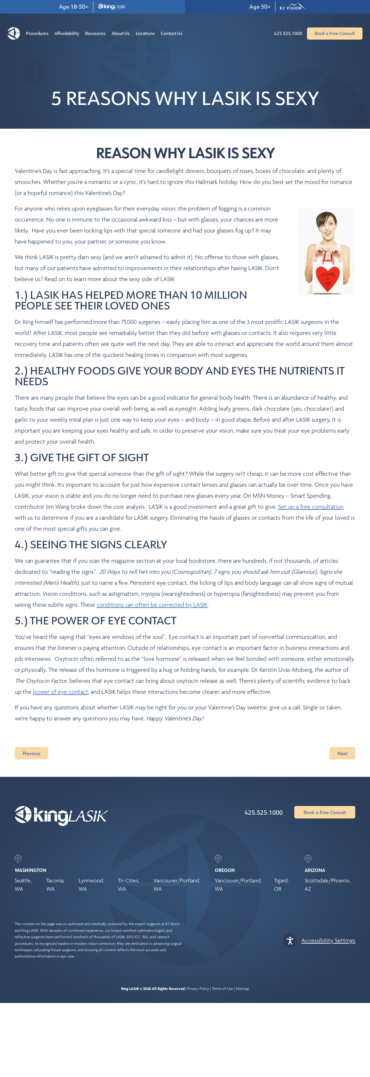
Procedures (37, 33)
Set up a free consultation (311, 506)
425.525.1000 (264, 812)
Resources (95, 33)
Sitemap (242, 988)
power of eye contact (60, 691)
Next (342, 753)
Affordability (66, 33)
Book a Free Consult (325, 812)
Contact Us (171, 33)
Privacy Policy (198, 988)
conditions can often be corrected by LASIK (152, 604)
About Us (121, 33)
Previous (31, 753)
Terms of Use (222, 988)
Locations (145, 33)
